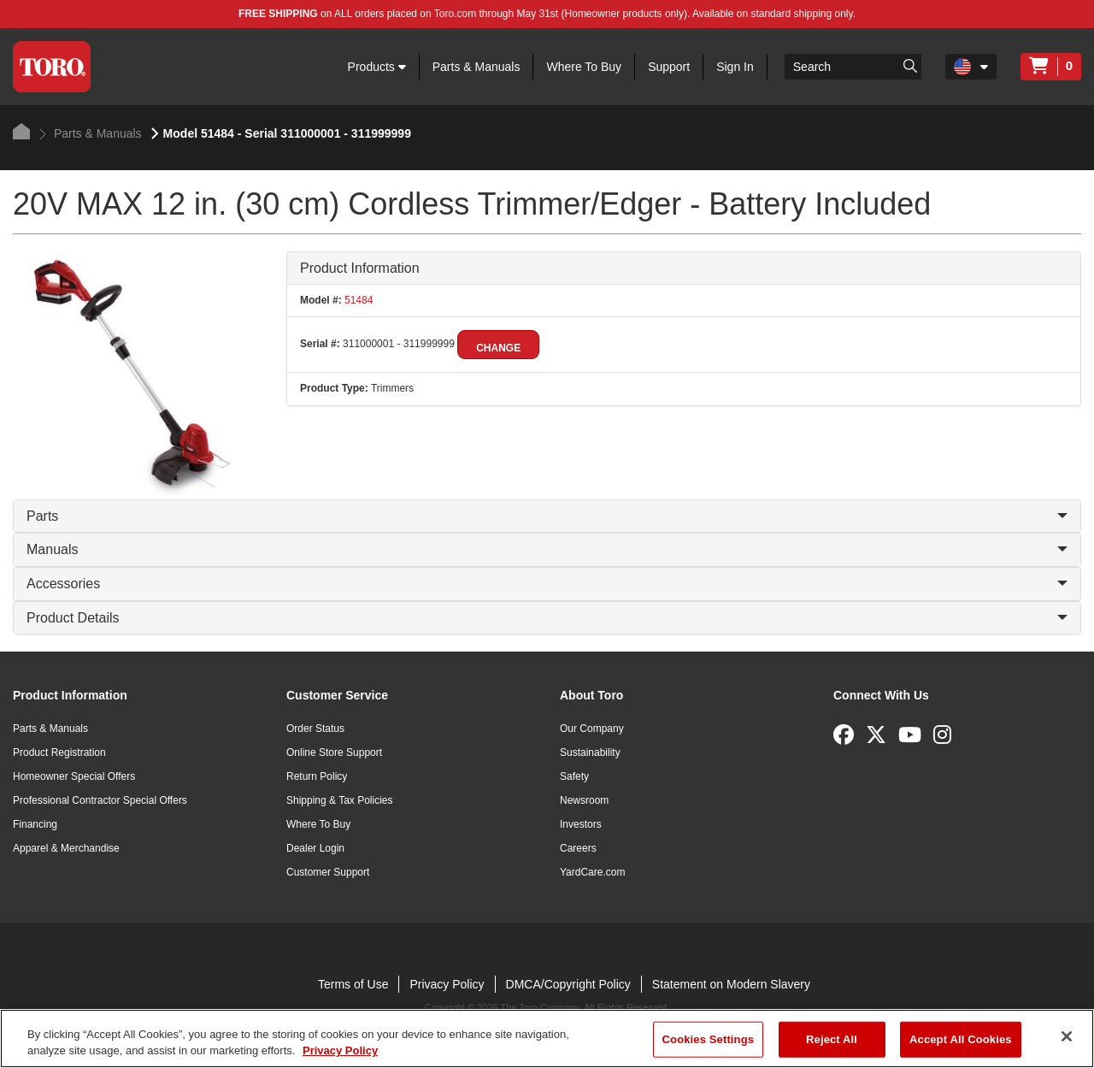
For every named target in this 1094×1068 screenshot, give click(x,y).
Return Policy (316, 776)
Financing (35, 824)
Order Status (315, 729)
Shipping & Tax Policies (339, 800)
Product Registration (59, 752)
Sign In (735, 67)
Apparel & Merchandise (66, 848)
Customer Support (327, 872)
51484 (357, 300)
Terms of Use (353, 984)
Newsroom (584, 800)
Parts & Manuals (476, 67)
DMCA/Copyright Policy (568, 984)
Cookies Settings (708, 1039)
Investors (581, 824)
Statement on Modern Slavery (731, 984)
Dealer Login (315, 848)
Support (669, 67)
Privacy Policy (446, 984)
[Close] (1066, 1036)
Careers (578, 848)
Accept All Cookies (960, 1039)
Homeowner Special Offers (74, 776)
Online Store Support (334, 752)
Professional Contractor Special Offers (100, 800)
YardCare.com (592, 872)
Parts (547, 516)
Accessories (547, 583)
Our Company (592, 729)
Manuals (547, 549)
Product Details (547, 618)
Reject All (831, 1039)
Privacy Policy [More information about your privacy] (340, 1050)
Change (498, 348)
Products (377, 67)
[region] (547, 1038)
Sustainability (590, 752)
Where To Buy (583, 67)
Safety (574, 776)
